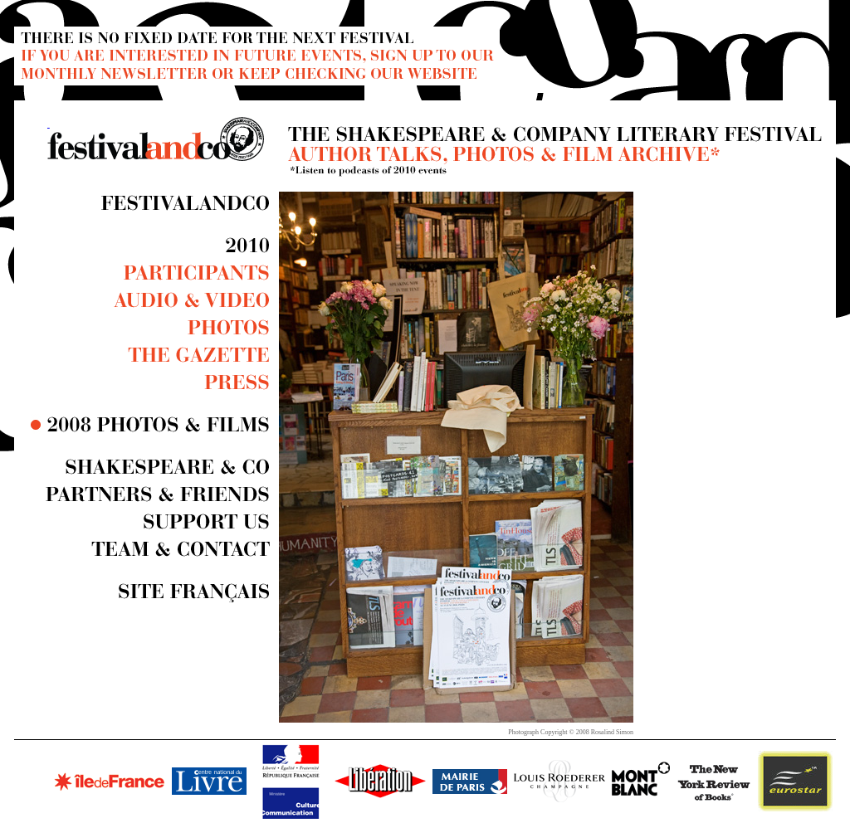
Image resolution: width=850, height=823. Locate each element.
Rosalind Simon (612, 732)
